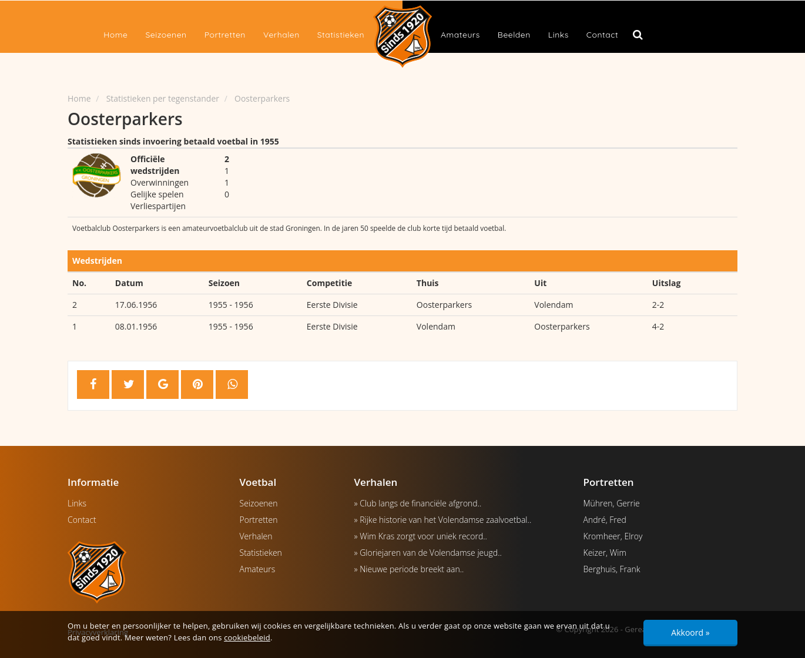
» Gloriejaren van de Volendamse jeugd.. (428, 552)
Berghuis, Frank (611, 569)
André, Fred (604, 519)
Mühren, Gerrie (611, 503)
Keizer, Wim (604, 552)
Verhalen (281, 34)
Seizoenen (165, 34)
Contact (602, 34)
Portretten (225, 34)
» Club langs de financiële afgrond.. (418, 503)
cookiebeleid (247, 637)
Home (115, 34)
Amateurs (460, 34)
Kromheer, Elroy (613, 536)
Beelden (514, 34)
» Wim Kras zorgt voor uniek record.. (420, 536)
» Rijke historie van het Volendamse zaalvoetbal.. (443, 519)
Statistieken (340, 34)
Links (558, 34)
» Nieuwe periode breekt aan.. (409, 569)
